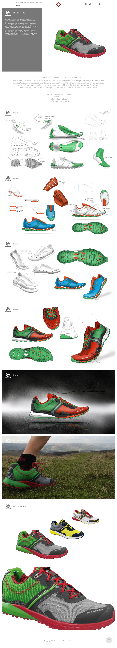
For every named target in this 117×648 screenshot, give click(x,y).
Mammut (33, 3)
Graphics (39, 3)
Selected (19, 3)
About (18, 5)
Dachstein (25, 3)
